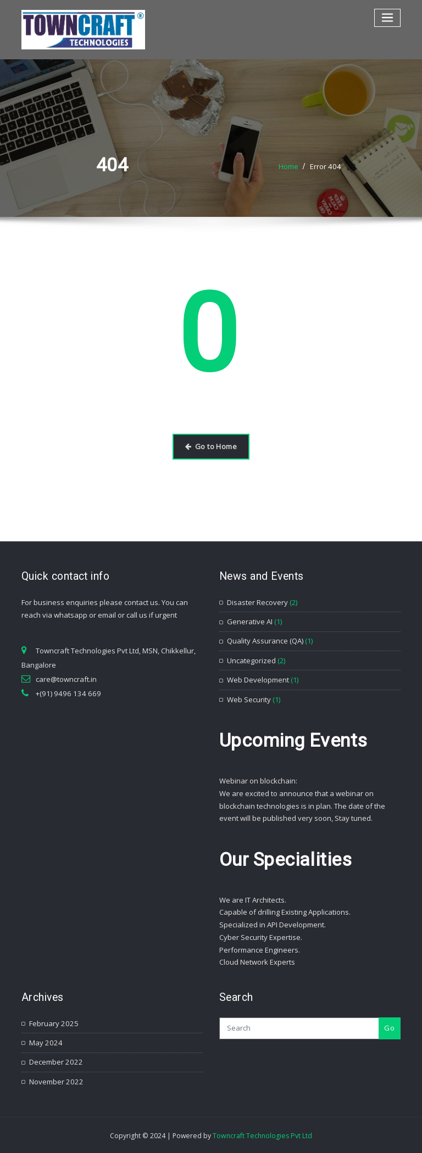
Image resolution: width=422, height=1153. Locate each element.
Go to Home (211, 446)
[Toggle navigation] (388, 18)
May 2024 (44, 1041)
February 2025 (52, 1022)
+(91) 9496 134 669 (65, 693)
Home (289, 166)
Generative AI (250, 621)
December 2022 (55, 1061)
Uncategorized (251, 660)
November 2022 (55, 1080)
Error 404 (326, 166)
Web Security (249, 698)
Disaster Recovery (257, 602)
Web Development (258, 679)
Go (389, 1027)
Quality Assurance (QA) (265, 641)
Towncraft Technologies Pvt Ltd (262, 1134)
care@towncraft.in (66, 679)
